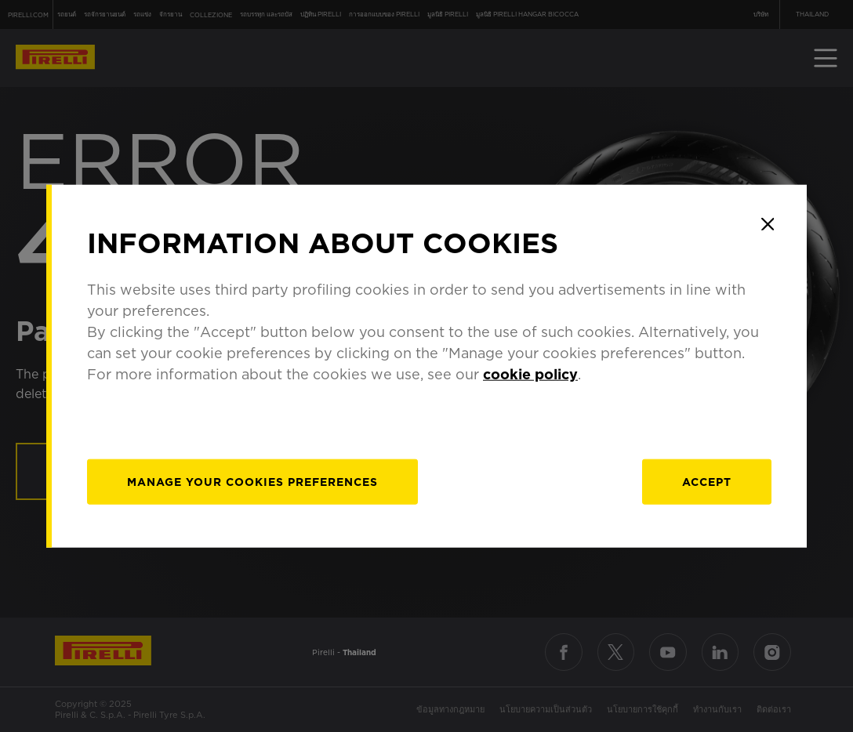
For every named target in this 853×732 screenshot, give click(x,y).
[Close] (767, 224)
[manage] (252, 481)
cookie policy (530, 373)
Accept (706, 481)
